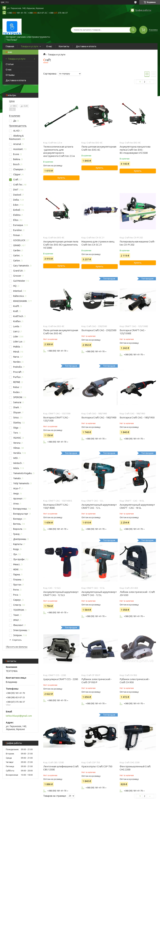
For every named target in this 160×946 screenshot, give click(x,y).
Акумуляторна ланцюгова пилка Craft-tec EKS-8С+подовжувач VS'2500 (135, 149)
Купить (61, 177)
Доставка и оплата (86, 46)
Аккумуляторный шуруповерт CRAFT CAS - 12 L (99, 506)
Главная (10, 46)
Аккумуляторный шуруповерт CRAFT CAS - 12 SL (99, 593)
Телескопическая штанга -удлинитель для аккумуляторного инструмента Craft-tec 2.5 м (59, 151)
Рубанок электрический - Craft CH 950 (135, 681)
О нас (49, 46)
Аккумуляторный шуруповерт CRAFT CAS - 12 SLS (61, 593)
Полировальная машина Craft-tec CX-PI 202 (137, 243)
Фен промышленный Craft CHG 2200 (135, 768)
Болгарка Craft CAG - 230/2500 (98, 330)
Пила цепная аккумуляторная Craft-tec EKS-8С (60, 332)
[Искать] (133, 29)
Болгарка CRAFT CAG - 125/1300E (133, 332)
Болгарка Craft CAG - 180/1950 (137, 417)
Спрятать (17, 640)
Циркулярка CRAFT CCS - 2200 (60, 679)
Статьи (10, 64)
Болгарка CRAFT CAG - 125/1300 (56, 419)
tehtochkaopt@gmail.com (19, 716)
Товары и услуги (29, 46)
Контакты (64, 46)
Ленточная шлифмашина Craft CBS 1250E (61, 768)
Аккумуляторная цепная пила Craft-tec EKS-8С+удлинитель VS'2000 (60, 244)
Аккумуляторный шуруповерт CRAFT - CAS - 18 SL (137, 506)
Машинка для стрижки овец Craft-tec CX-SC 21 (97, 243)
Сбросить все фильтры (16, 647)
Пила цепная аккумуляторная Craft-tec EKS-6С (98, 148)
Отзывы (10, 75)
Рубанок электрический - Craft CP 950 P (96, 681)
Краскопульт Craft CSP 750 (96, 766)
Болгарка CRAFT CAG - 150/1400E (56, 506)
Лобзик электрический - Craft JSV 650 (137, 593)
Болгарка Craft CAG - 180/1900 (98, 417)
